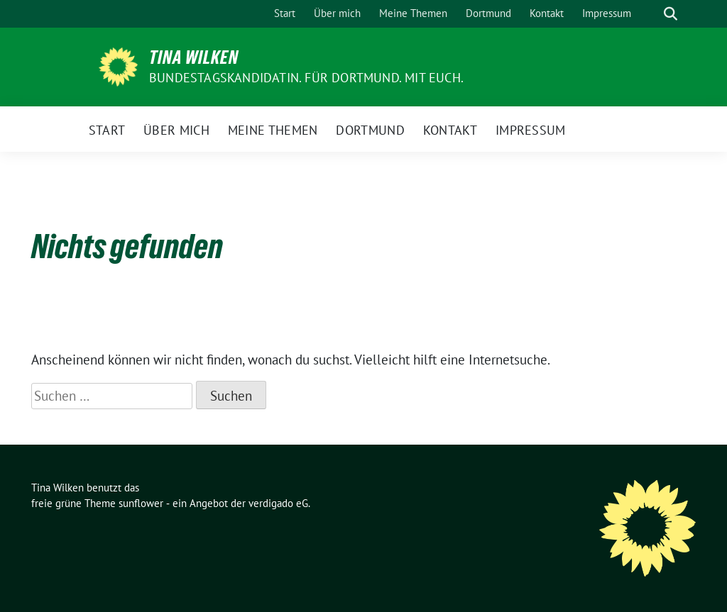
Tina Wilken (194, 57)
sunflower (141, 503)
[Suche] (650, 14)
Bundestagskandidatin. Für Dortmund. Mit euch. (306, 77)
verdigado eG (278, 503)
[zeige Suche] (670, 14)
